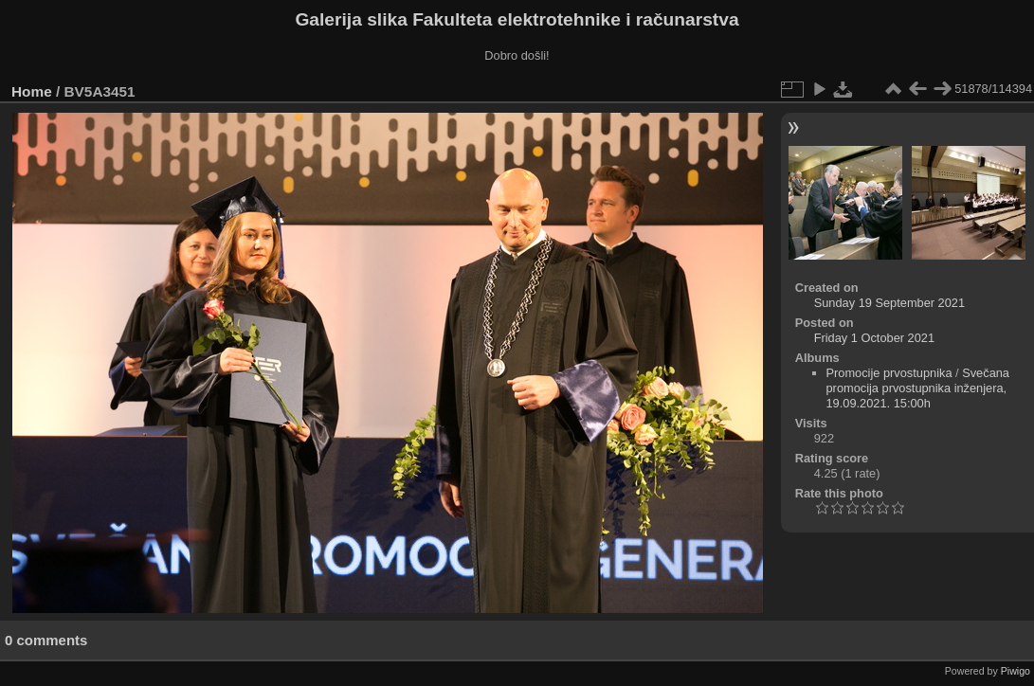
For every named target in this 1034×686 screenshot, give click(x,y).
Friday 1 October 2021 (874, 338)
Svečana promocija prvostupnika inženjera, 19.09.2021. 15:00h (918, 388)
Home (31, 91)
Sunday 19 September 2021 (889, 303)
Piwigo (1015, 671)
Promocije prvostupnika (889, 373)
